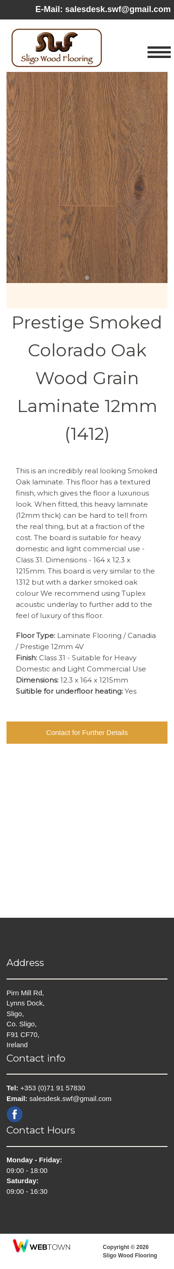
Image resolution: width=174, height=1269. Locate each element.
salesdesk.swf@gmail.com (118, 9)
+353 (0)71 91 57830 (52, 1088)
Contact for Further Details (87, 732)
